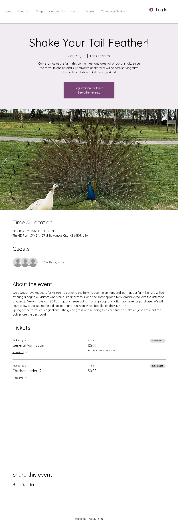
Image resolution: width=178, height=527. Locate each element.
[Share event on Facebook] (14, 484)
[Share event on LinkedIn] (32, 484)
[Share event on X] (23, 484)
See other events (89, 92)
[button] (170, 9)
